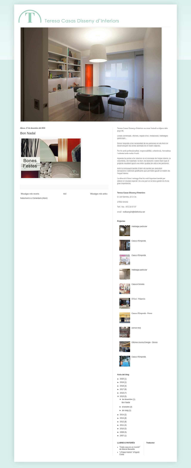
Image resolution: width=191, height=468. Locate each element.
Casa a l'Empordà (139, 241)
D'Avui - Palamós (138, 299)
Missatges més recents (30, 194)
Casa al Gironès (138, 284)
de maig (125, 410)
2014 (122, 415)
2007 (122, 436)
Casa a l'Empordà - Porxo (142, 313)
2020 (122, 379)
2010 (122, 429)
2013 (122, 418)
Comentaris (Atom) (39, 198)
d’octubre (126, 407)
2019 (122, 382)
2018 (122, 386)
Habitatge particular (139, 226)
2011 (122, 425)
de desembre (127, 399)
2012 (122, 422)
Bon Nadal (28, 133)
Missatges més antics (98, 194)
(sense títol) (136, 328)
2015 (122, 396)
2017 (122, 389)
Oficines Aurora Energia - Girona (144, 342)
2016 (122, 393)
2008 (122, 432)
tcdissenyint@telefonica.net (134, 212)
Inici (64, 194)
